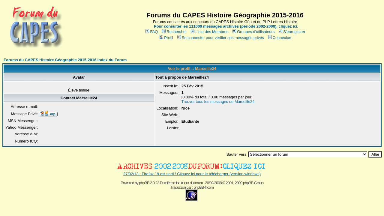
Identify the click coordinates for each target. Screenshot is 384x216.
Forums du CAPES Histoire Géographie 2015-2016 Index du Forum (65, 60)
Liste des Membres (209, 31)
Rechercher (174, 31)
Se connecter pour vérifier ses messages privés (220, 37)
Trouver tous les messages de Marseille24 (218, 101)
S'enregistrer (292, 31)
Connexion (279, 37)
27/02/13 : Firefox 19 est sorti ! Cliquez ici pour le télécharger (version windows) (192, 174)
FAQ (152, 31)
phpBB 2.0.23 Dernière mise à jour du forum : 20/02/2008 (180, 183)
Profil (166, 37)
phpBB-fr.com (204, 187)
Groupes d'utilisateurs (253, 31)
